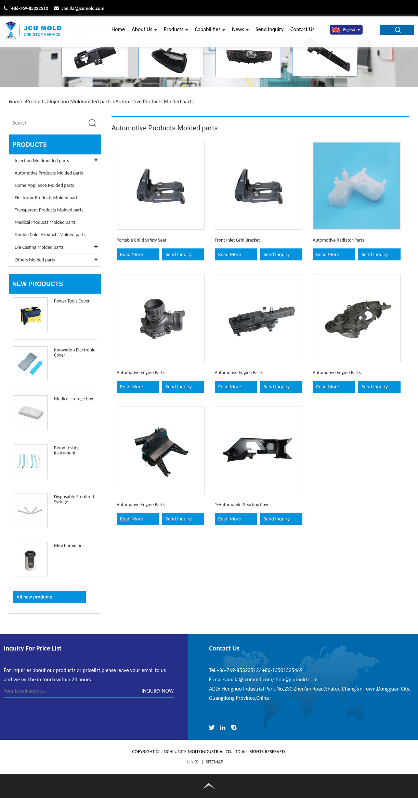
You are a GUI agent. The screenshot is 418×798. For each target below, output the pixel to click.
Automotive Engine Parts (141, 372)
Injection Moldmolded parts (81, 101)
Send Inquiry (270, 31)
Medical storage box (73, 399)
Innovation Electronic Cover (74, 352)
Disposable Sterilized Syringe (74, 499)
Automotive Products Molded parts (155, 101)
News (240, 31)
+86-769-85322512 (29, 8)
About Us (144, 31)
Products (176, 31)
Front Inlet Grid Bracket (237, 240)
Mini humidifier (69, 546)
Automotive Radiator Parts (338, 240)
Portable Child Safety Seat (142, 240)
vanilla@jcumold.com (82, 8)
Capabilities (210, 31)
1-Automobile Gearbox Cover (243, 504)
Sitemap (214, 762)
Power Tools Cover (72, 301)
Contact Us (302, 31)
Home (118, 31)
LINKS (192, 762)
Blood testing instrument (67, 450)
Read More (131, 254)
